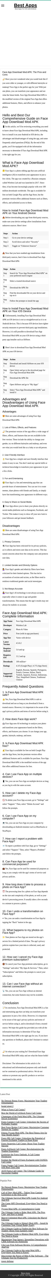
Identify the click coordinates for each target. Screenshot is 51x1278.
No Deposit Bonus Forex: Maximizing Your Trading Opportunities (24, 1102)
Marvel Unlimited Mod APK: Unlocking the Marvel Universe (24, 1219)
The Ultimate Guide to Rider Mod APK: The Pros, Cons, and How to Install (23, 1213)
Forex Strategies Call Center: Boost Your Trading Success (23, 1144)
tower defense (7, 1261)
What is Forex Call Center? (13, 1109)
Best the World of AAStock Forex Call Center (21, 1113)
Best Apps (25, 5)
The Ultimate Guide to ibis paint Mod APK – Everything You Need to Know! (21, 1251)
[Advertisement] (25, 38)
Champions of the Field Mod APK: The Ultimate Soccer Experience (22, 1117)
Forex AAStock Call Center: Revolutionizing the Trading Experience (22, 1150)
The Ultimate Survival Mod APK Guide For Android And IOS (24, 1199)
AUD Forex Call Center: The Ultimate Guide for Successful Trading (22, 1172)
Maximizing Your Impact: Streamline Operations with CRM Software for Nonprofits (25, 1240)
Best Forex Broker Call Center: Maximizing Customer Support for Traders (25, 1128)
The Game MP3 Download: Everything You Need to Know (24, 1204)
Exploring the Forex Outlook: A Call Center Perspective (20, 1155)
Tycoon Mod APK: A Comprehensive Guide (20, 1209)
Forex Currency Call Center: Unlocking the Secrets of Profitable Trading (25, 1123)
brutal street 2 (7, 1106)
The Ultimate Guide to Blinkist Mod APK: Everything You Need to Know (25, 1235)
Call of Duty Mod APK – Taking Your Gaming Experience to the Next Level (21, 1193)
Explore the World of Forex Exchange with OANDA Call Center (24, 1161)
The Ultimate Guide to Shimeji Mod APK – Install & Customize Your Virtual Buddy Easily (24, 1224)
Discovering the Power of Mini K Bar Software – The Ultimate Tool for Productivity (24, 1257)
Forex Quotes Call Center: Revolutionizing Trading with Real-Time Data (23, 1166)
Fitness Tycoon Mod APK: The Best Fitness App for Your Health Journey (24, 1134)
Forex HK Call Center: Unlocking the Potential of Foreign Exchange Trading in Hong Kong (23, 1139)
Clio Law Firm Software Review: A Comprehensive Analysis (24, 1246)
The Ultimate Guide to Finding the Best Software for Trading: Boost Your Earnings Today (24, 1229)
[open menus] (3, 6)
